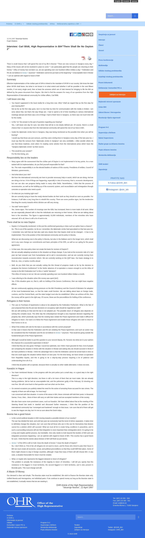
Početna (9, 24)
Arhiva (52, 24)
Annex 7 (25, 73)
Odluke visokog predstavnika (37, 24)
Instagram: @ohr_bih (117, 189)
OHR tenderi (103, 164)
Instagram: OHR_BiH (115, 530)
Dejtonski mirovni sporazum (110, 102)
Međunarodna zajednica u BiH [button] (69, 23)
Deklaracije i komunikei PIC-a (110, 88)
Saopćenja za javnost (107, 34)
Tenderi (77, 525)
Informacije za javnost (15, 520)
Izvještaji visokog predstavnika (111, 77)
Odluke (9, 523)
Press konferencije (106, 60)
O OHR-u (10, 518)
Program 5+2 (104, 127)
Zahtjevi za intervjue (117, 95)
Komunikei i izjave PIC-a (16, 525)
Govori (101, 50)
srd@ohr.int (122, 503)
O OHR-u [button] (19, 23)
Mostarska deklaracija (107, 155)
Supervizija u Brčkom (107, 133)
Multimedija (103, 65)
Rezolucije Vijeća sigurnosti (109, 118)
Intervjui (102, 40)
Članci (101, 45)
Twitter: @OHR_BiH (115, 527)
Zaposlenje (103, 169)
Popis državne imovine (107, 150)
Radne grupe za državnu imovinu (111, 144)
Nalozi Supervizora (106, 138)
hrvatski (126, 1)
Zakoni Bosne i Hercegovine (110, 112)
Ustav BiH (102, 107)
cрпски (134, 1)
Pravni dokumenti (105, 83)
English (118, 1)
